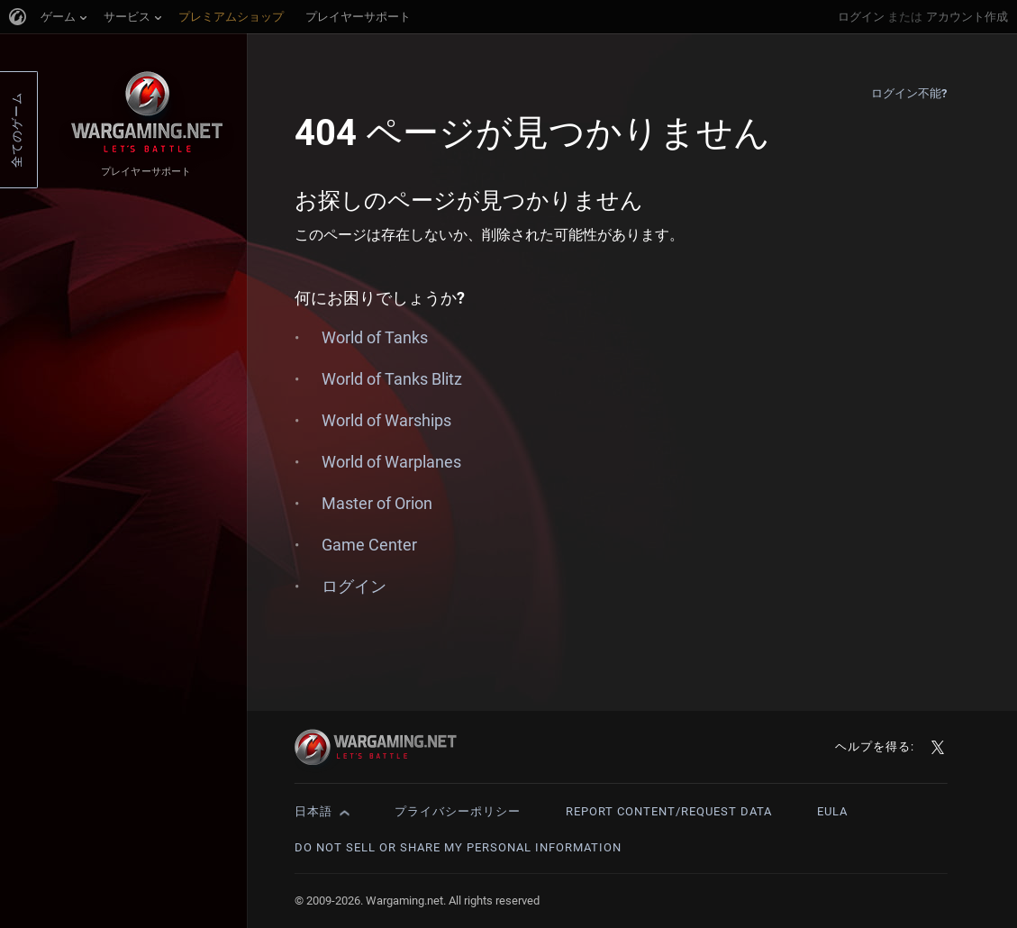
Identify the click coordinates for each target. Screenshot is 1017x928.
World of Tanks (375, 337)
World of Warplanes (391, 461)
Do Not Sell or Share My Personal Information (458, 847)
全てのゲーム (16, 130)
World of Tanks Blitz (392, 378)
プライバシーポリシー (458, 811)
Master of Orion (377, 503)
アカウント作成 (967, 16)
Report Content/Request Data (669, 811)
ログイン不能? (909, 93)
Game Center (369, 544)
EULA (832, 811)
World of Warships (386, 420)
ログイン (861, 16)
